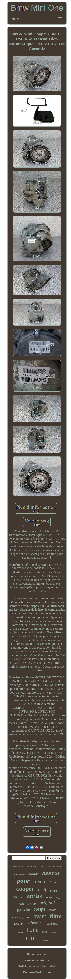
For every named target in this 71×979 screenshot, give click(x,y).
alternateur (17, 866)
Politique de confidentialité (36, 966)
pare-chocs (19, 874)
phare (53, 890)
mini (32, 938)
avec (44, 931)
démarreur (54, 866)
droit (21, 903)
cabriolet (34, 922)
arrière (34, 896)
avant (40, 916)
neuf (42, 889)
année (53, 932)
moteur (51, 872)
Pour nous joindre (36, 960)
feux (58, 898)
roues (49, 897)
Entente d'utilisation (37, 972)
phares (20, 932)
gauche (23, 909)
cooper (25, 888)
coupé (40, 909)
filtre (56, 916)
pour (23, 880)
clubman (53, 923)
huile (32, 929)
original (47, 902)
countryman (21, 917)
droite (53, 882)
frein (42, 866)
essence (31, 866)
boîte (52, 910)
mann (39, 881)
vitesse (44, 940)
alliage (33, 874)
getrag (32, 903)
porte (18, 923)
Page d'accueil (37, 954)
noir (18, 897)
